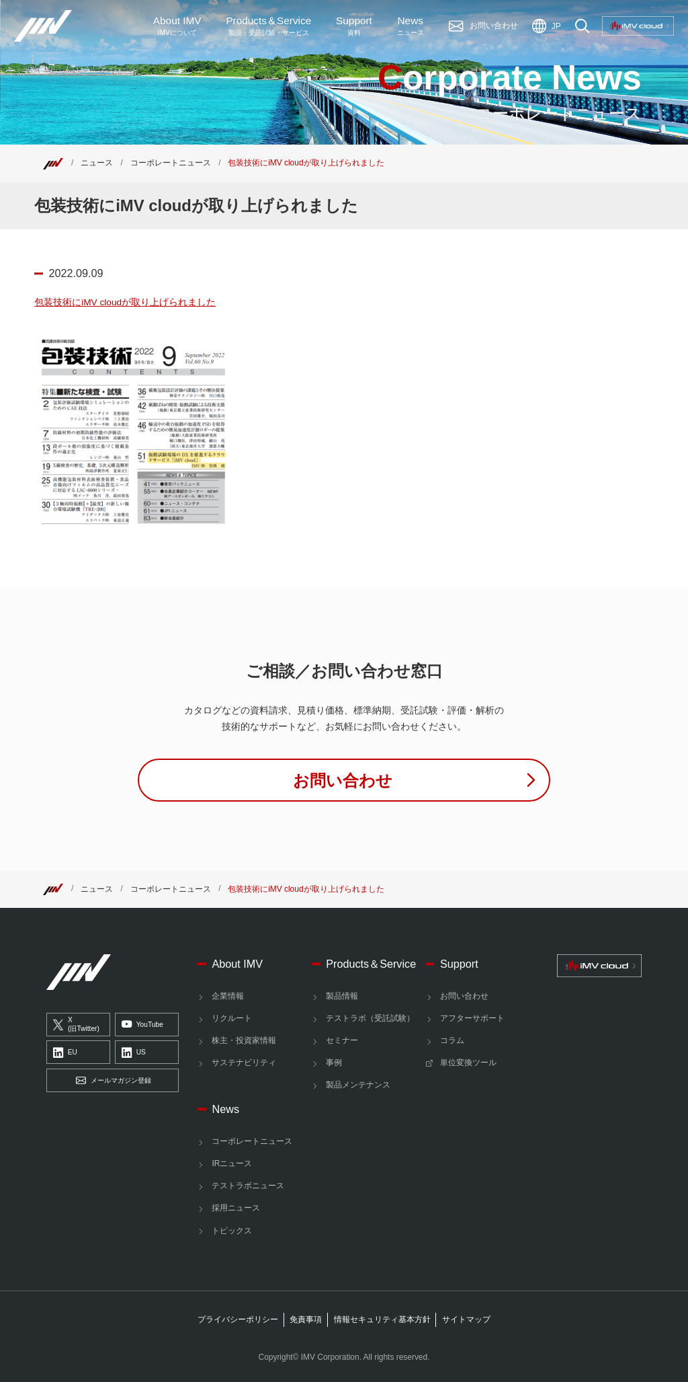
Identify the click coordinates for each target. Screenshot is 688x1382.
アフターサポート (472, 1018)
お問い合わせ (464, 996)
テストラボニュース (248, 1185)
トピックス (232, 1230)
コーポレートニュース (170, 162)
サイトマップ (466, 1319)
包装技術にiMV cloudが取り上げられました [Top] (306, 162)
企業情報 (228, 996)
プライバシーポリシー (238, 1319)
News (410, 26)
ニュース (97, 162)
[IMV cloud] (599, 965)
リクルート (232, 1018)
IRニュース (232, 1163)
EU (65, 1053)
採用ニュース (236, 1208)
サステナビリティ (244, 1062)
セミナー (342, 1040)
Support (354, 26)
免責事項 (306, 1319)
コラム (452, 1040)
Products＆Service (371, 964)
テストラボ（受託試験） (370, 1018)
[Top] (53, 162)
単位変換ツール (468, 1062)
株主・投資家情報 (244, 1040)
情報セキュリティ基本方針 (382, 1319)
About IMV (177, 26)
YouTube (142, 1024)
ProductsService (268, 26)
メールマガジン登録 (113, 1080)
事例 (334, 1062)
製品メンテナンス (358, 1084)
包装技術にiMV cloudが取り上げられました (125, 302)
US (134, 1053)
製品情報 (342, 996)
